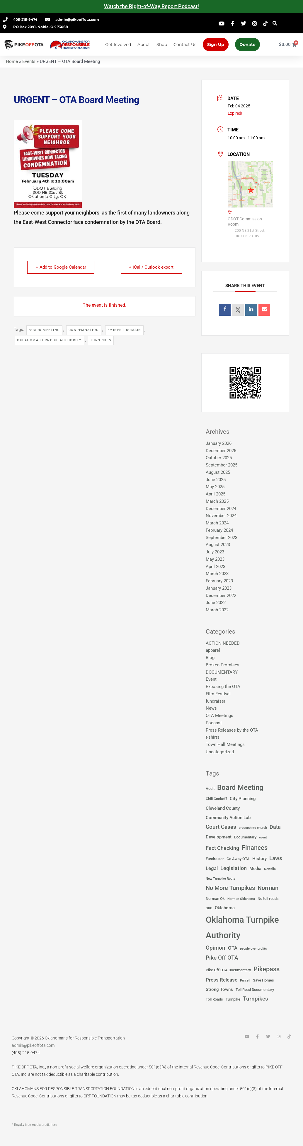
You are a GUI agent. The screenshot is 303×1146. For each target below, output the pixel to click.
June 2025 (216, 479)
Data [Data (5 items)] (275, 827)
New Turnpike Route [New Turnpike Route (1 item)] (220, 879)
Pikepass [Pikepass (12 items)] (266, 969)
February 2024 (219, 530)
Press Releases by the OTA (232, 730)
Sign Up (215, 44)
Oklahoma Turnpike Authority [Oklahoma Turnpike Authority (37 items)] (242, 927)
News (211, 708)
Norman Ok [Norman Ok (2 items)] (215, 898)
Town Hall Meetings (225, 744)
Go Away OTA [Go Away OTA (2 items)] (238, 859)
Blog (210, 657)
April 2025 (215, 494)
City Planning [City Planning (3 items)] (243, 798)
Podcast (214, 722)
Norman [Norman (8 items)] (268, 887)
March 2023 (217, 573)
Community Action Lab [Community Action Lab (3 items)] (228, 817)
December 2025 (221, 450)
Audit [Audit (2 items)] (210, 788)
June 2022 (216, 602)
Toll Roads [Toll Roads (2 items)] (214, 999)
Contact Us (184, 44)
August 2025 (218, 472)
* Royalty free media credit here (34, 1125)
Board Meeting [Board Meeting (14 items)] (240, 787)
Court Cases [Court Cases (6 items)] (221, 827)
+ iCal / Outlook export (151, 267)
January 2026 (218, 443)
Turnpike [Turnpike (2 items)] (233, 999)
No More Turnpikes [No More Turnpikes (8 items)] (230, 887)
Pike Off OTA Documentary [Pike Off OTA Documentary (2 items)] (228, 970)
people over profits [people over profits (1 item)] (253, 949)
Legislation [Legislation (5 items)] (233, 868)
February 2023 (219, 581)
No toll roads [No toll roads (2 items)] (268, 898)
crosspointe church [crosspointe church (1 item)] (253, 828)
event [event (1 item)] (263, 837)
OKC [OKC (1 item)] (209, 908)
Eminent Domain (124, 330)
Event (211, 679)
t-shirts (212, 737)
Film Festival (218, 693)
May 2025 (215, 486)
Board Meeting (44, 330)
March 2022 (217, 610)
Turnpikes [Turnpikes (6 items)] (255, 999)
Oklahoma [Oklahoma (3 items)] (225, 907)
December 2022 (221, 595)
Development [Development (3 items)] (218, 837)
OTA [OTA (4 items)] (232, 948)
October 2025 (219, 457)
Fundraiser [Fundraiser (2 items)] (215, 859)
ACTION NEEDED (223, 643)
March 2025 (217, 501)
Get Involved (118, 44)
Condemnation (84, 330)
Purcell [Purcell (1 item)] (245, 980)
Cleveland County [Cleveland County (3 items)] (223, 808)
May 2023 (215, 559)
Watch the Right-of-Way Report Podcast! (151, 6)
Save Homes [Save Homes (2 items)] (263, 980)
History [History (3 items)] (259, 858)
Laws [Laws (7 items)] (275, 858)
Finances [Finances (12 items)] (255, 847)
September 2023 (221, 537)
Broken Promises (222, 665)
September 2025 (221, 465)
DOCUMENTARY (222, 672)
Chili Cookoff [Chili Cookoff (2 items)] (216, 799)
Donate (247, 44)
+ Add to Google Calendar (61, 267)
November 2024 (221, 515)
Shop (161, 44)
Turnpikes (101, 340)
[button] (275, 23)
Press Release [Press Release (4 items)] (221, 980)
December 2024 (221, 508)
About (143, 44)
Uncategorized (220, 751)
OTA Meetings (219, 715)
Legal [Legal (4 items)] (212, 868)
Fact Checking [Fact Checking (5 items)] (222, 848)
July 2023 (215, 552)
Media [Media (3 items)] (255, 868)
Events (28, 61)
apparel (213, 650)
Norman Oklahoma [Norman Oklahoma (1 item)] (241, 899)
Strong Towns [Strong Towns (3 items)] (219, 989)
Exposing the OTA (223, 686)
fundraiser (215, 701)
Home (12, 61)
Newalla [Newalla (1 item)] (270, 869)
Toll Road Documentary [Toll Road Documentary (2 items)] (255, 989)
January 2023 (218, 588)
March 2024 (217, 523)
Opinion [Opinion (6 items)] (215, 948)
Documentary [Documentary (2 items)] (245, 837)
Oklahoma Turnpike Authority (49, 340)
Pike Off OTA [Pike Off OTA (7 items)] (222, 957)
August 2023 (218, 544)
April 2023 (215, 566)
